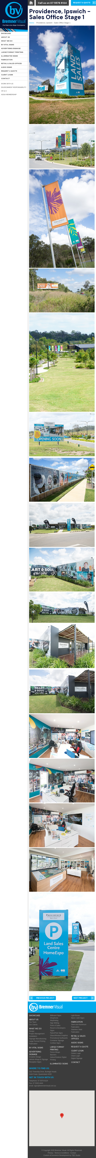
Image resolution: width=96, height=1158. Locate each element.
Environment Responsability (13, 87)
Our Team (32, 1022)
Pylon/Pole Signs (56, 1033)
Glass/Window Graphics (59, 1035)
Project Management (37, 1034)
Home (31, 23)
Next (81, 998)
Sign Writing (54, 1023)
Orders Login (76, 1053)
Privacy (50, 1153)
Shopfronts (54, 1018)
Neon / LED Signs (77, 1018)
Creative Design (35, 1057)
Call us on (52, 3)
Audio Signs (6, 67)
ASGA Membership (9, 94)
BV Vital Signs (7, 45)
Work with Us (7, 84)
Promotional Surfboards (59, 1038)
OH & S (4, 91)
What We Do (6, 41)
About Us (5, 37)
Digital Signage (76, 1058)
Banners (53, 1055)
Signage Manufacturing (37, 1039)
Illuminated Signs (9, 56)
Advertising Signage (11, 48)
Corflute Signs (55, 1043)
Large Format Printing (12, 52)
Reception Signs (35, 1062)
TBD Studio (76, 1155)
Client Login (7, 75)
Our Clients (33, 1025)
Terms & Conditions (62, 1153)
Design (31, 1031)
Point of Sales (55, 1025)
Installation (33, 1036)
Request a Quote (9, 71)
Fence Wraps (55, 1052)
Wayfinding (54, 1020)
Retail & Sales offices (11, 63)
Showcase (6, 33)
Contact (5, 78)
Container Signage (57, 1040)
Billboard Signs (55, 1015)
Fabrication (6, 60)
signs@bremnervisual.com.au (45, 1086)
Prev (45, 998)
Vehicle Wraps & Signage (38, 1059)
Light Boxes (75, 1015)
